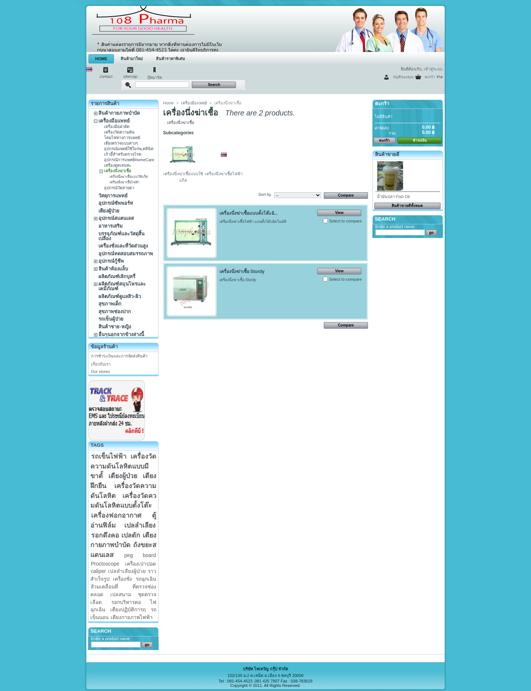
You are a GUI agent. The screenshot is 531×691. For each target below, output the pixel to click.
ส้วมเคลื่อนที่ (104, 587)
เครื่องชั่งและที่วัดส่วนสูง (123, 246)
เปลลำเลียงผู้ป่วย (127, 571)
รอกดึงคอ (105, 535)
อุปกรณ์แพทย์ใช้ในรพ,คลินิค (128, 148)
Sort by (264, 194)
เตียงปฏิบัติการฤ (128, 609)
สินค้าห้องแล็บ (113, 269)
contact (106, 76)
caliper (98, 571)
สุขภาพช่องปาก (114, 311)
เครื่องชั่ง (122, 579)
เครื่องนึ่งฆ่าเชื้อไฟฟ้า (124, 182)
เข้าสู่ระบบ (433, 69)
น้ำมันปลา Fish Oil (393, 196)
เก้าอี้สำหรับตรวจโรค (122, 154)
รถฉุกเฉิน (146, 579)
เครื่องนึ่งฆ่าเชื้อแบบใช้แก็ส (129, 177)
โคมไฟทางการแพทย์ (122, 137)
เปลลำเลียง (140, 525)
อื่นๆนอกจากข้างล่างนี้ (121, 334)
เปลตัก (130, 535)
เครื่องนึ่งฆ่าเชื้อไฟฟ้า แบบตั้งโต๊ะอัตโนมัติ (253, 222)
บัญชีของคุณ (403, 77)
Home (168, 103)
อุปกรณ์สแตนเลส (116, 218)
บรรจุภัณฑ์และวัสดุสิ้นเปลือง (121, 236)
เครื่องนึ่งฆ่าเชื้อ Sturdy (242, 271)
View (339, 213)
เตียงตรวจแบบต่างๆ (121, 143)
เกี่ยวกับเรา (101, 364)
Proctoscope (105, 564)
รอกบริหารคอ (126, 602)
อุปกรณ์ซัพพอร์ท (115, 203)
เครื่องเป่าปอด (140, 564)
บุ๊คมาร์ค (154, 77)
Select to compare (345, 221)
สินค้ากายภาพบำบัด (119, 113)
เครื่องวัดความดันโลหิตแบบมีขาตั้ (123, 466)
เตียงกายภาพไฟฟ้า (132, 617)
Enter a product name (110, 638)
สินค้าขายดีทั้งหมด (407, 206)
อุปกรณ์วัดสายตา (119, 188)
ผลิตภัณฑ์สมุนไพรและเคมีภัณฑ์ (122, 286)
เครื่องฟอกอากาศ (116, 515)
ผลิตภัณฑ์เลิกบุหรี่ (116, 276)
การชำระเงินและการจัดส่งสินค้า (119, 356)
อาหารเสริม (110, 226)
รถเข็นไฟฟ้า (108, 456)
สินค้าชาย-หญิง (114, 326)
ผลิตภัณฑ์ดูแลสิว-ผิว (119, 296)
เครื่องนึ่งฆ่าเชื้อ (117, 171)
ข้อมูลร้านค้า (104, 346)
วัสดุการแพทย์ (113, 195)
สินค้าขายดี (387, 154)
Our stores (100, 371)
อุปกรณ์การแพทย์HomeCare (129, 160)
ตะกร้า (430, 77)
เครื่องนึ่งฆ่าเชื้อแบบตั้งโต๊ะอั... (248, 213)
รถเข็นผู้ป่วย (111, 319)
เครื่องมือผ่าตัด (116, 126)
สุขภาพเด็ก (109, 304)
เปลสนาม (120, 594)
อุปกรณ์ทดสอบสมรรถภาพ (125, 253)
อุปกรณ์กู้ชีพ (111, 261)
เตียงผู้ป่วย (108, 211)
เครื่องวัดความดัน (119, 132)
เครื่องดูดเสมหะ (117, 165)
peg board (140, 555)
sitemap (130, 76)
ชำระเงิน (420, 140)
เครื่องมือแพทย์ (114, 121)
